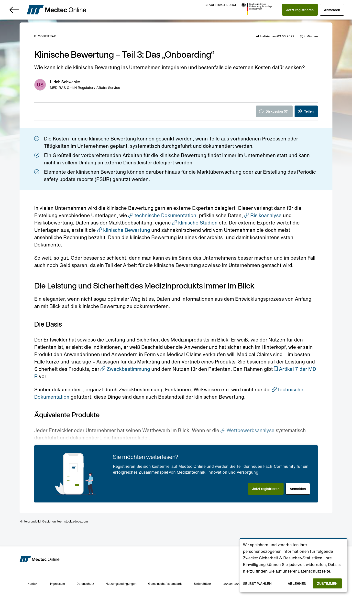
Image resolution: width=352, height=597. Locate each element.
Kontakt (32, 584)
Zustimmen (327, 583)
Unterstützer (202, 584)
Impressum (57, 584)
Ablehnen (297, 583)
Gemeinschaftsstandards (165, 584)
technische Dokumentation (162, 215)
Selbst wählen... (259, 583)
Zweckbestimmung (125, 369)
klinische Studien (195, 222)
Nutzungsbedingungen (121, 584)
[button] (300, 10)
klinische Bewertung (123, 230)
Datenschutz (85, 584)
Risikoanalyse (263, 215)
